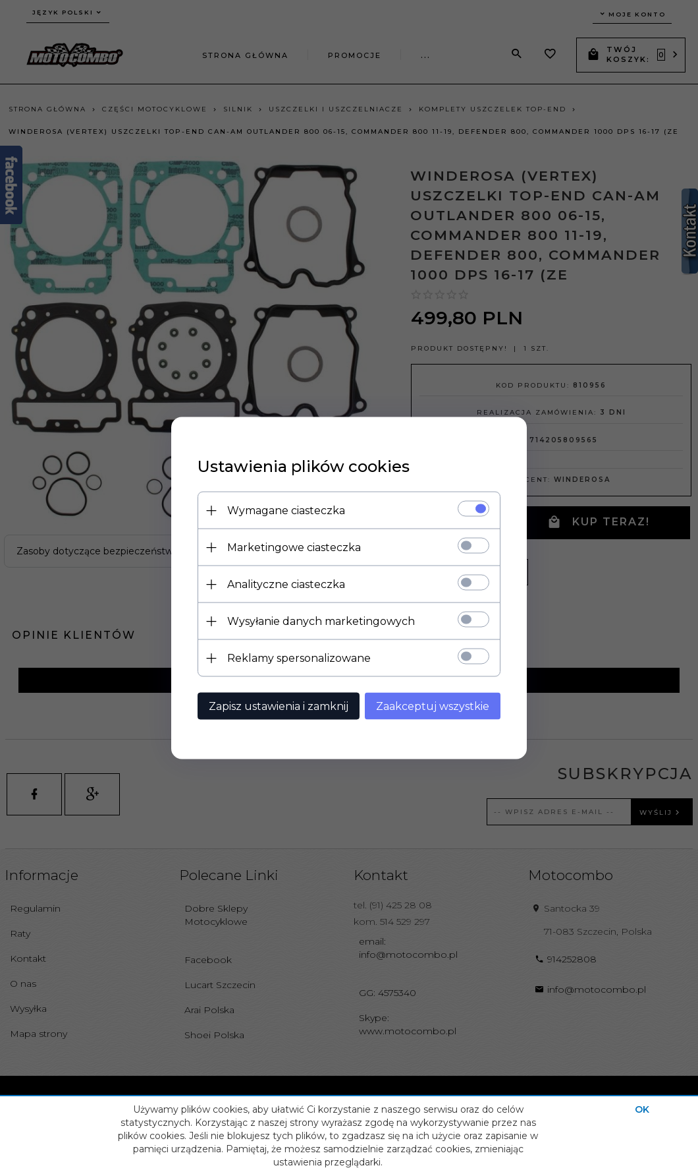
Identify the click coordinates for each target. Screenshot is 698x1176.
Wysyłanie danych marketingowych (321, 621)
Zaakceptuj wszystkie (432, 706)
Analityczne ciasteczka (286, 584)
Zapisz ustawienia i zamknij (278, 706)
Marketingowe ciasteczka (294, 547)
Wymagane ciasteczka (286, 510)
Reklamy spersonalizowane (299, 658)
